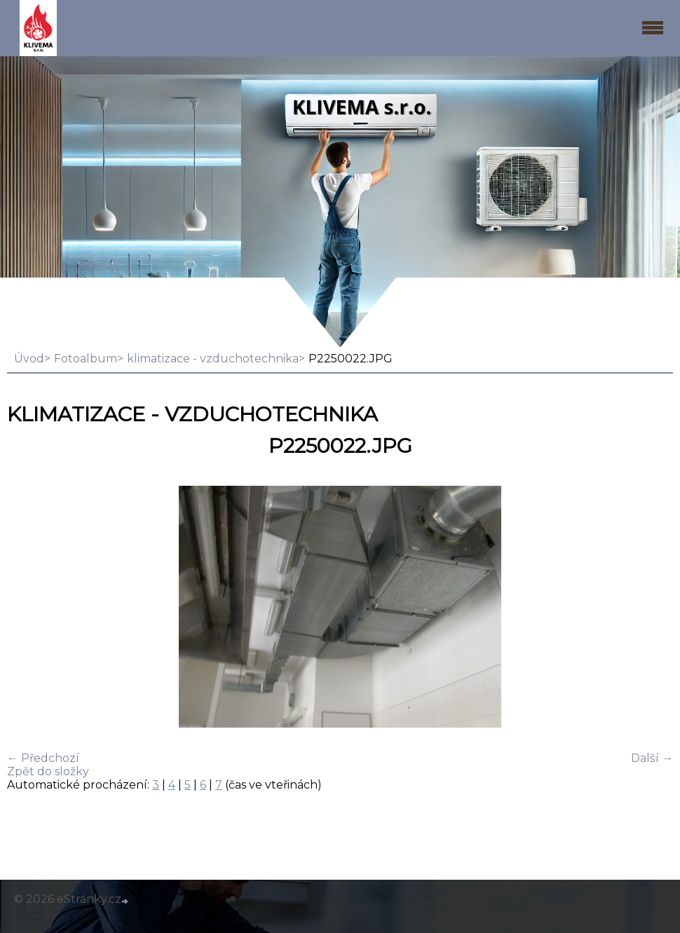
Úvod (29, 358)
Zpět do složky (48, 771)
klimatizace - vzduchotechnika (213, 358)
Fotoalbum (85, 358)
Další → (652, 758)
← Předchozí (43, 758)
